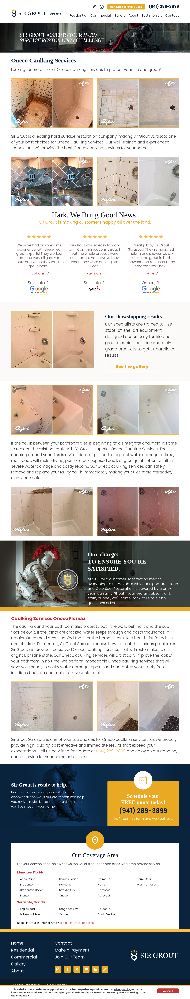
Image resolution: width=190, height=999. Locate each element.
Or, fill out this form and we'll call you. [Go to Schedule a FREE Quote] (143, 818)
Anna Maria (27, 879)
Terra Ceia (144, 879)
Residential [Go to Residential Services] (78, 15)
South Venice (106, 914)
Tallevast (104, 895)
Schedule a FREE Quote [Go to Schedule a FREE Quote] (126, 7)
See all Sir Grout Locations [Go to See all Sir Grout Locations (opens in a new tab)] (77, 923)
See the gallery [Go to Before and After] (132, 366)
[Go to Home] (38, 13)
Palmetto (104, 879)
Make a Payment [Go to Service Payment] (72, 950)
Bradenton (27, 884)
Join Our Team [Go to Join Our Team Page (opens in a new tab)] (70, 957)
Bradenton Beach (31, 890)
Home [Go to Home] (17, 943)
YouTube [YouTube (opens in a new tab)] (86, 969)
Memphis (65, 884)
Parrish (102, 884)
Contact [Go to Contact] (172, 15)
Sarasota (104, 909)
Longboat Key (68, 909)
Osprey (64, 914)
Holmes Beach (68, 879)
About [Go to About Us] (133, 15)
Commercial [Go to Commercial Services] (100, 15)
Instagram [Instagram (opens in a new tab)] (58, 969)
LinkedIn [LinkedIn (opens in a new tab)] (95, 969)
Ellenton (25, 895)
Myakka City (67, 890)
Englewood (27, 909)
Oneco (63, 895)
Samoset (104, 890)
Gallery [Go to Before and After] (119, 15)
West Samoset (146, 884)
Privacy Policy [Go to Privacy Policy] (122, 989)
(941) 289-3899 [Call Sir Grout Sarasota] (164, 6)
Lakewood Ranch (31, 914)
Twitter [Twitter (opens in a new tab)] (76, 969)
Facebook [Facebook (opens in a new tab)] (67, 969)
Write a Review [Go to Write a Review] (94, 6)
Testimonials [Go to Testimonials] (152, 15)
